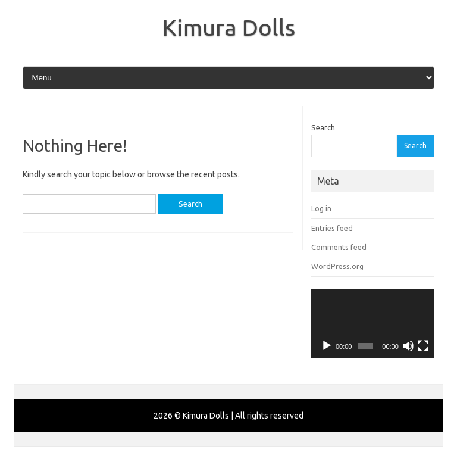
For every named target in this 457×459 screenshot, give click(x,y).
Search (323, 127)
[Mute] (408, 346)
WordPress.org (337, 266)
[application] (372, 323)
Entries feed (332, 228)
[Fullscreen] (423, 346)
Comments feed (339, 247)
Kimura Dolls (228, 27)
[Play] (327, 346)
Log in (321, 208)
